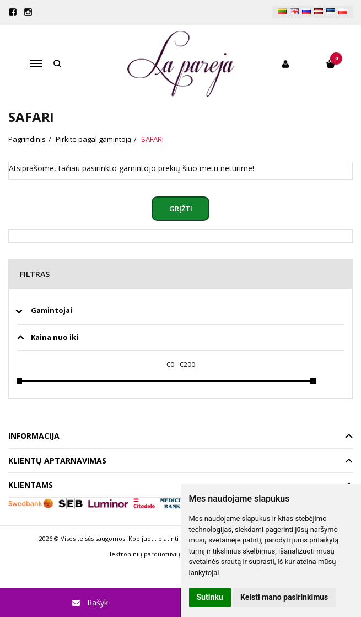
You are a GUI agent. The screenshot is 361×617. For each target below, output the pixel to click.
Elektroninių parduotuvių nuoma (154, 554)
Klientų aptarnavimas (57, 460)
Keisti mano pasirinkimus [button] (284, 597)
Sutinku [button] (210, 597)
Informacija (34, 435)
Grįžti (180, 209)
